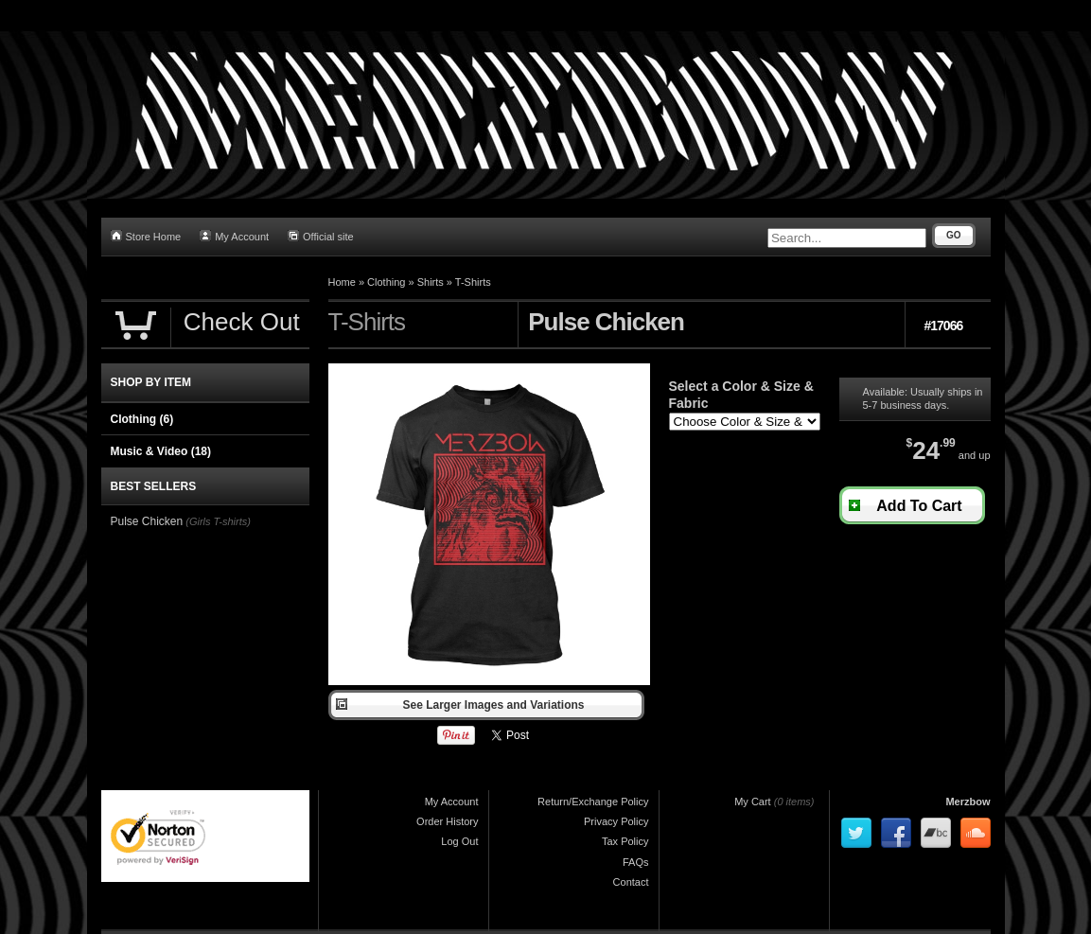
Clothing (386, 282)
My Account (234, 236)
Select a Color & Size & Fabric (741, 395)
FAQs (636, 862)
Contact (631, 882)
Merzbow (967, 801)
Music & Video (161, 451)
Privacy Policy (616, 821)
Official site (321, 236)
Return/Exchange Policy (592, 801)
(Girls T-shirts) (218, 521)
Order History (447, 821)
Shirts (430, 282)
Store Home (146, 236)
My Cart (752, 801)
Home (342, 282)
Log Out (459, 841)
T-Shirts (473, 282)
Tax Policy (625, 841)
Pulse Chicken (147, 521)
